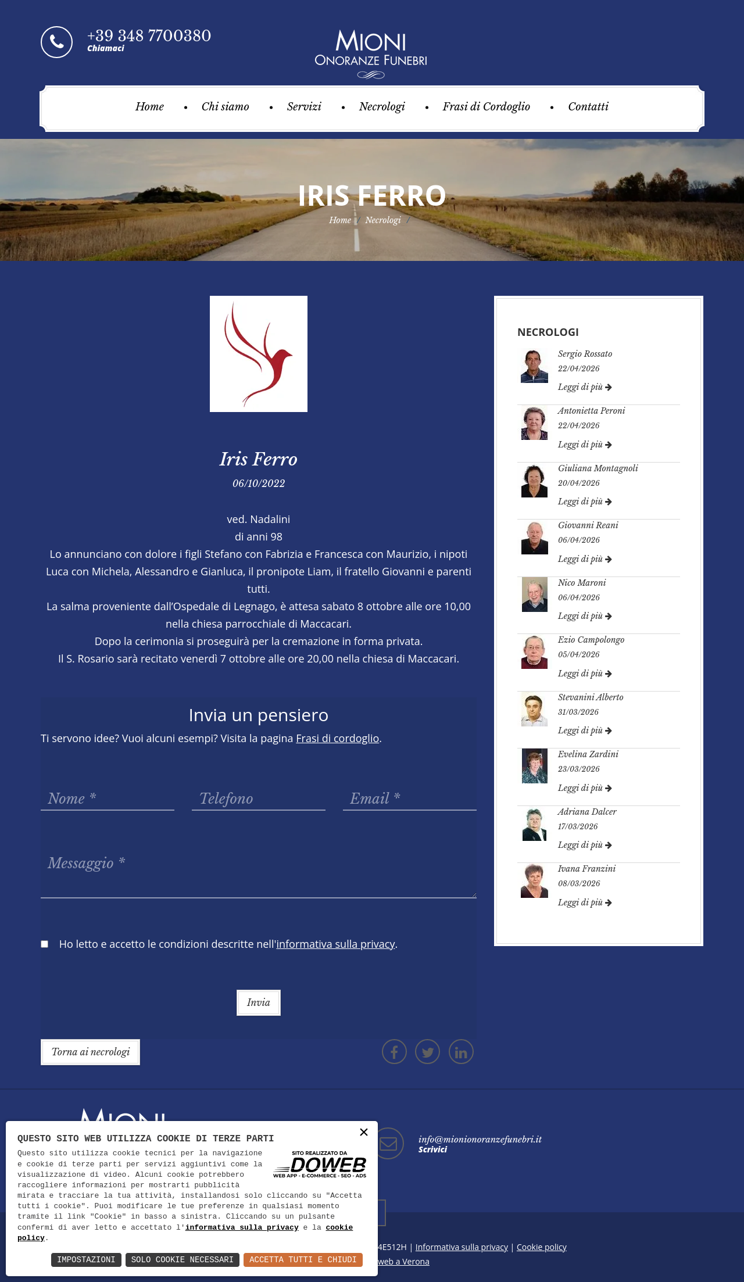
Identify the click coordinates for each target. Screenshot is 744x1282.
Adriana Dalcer (587, 812)
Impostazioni (86, 1259)
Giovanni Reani (588, 525)
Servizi (304, 107)
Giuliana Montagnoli (598, 468)
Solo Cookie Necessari (182, 1259)
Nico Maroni (582, 583)
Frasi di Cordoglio (487, 107)
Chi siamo (225, 107)
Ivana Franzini (587, 869)
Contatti (588, 107)
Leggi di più (585, 387)
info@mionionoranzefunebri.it (480, 1139)
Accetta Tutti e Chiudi (303, 1259)
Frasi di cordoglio (337, 738)
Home (149, 107)
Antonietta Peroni (591, 411)
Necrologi (382, 107)
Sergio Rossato (585, 354)
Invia (258, 1002)
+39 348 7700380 (149, 36)
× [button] (364, 1133)
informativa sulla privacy (242, 1228)
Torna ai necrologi (90, 1052)
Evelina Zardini (588, 754)
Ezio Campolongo (591, 640)
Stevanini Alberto (591, 697)
